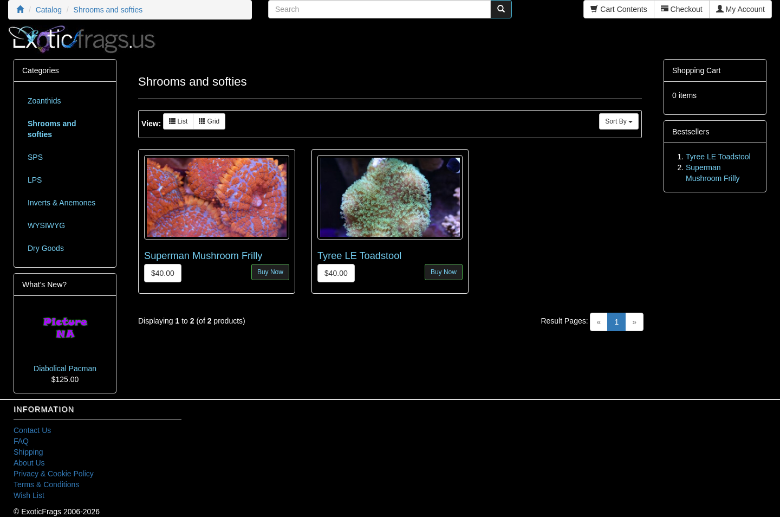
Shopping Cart (696, 70)
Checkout (682, 9)
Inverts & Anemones (61, 202)
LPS (35, 180)
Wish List (29, 495)
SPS (35, 157)
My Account (740, 9)
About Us (29, 462)
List (178, 121)
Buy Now (270, 272)
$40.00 (162, 273)
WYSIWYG (46, 225)
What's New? (44, 284)
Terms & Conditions (46, 484)
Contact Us (32, 430)
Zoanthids (44, 100)
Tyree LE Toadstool (359, 255)
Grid (209, 121)
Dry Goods (46, 248)
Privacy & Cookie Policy (54, 473)
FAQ (21, 441)
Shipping (28, 452)
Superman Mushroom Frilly (203, 255)
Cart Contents (618, 9)
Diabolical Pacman (65, 368)
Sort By (619, 121)
